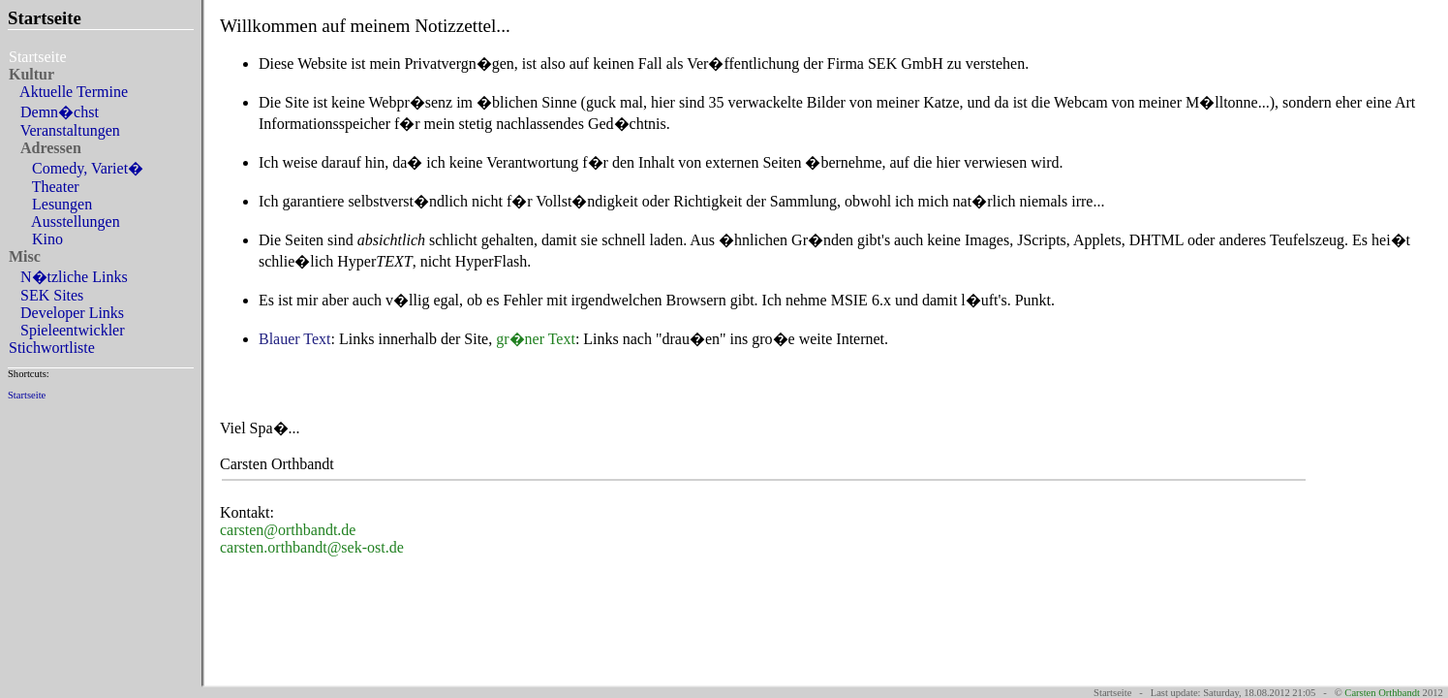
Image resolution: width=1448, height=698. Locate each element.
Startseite (27, 395)
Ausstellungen (66, 221)
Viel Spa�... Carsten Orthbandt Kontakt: (824, 269)
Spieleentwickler (69, 330)
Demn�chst (56, 112)
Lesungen (52, 204)
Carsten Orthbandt (1382, 692)
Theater (46, 186)
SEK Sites (48, 295)
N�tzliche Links (70, 277)
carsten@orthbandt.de (287, 530)
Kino (38, 239)
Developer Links (68, 312)
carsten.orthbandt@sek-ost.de (312, 547)
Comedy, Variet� (78, 168)
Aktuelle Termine (70, 91)
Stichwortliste (54, 347)
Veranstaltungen (66, 130)
